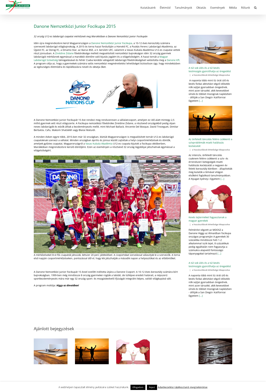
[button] (255, 7)
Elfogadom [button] (137, 387)
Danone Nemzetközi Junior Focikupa (111, 43)
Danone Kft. (173, 60)
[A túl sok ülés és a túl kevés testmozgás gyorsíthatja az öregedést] (210, 49)
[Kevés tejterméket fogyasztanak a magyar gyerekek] (210, 198)
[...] (200, 100)
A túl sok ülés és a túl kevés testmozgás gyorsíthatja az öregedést (210, 69)
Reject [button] (152, 387)
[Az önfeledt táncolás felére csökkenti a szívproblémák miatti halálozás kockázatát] (210, 120)
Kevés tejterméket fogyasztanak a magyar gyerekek (207, 219)
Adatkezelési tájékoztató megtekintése (182, 387)
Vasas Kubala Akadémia (99, 143)
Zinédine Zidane (64, 53)
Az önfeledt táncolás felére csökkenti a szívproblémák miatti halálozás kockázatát (210, 143)
